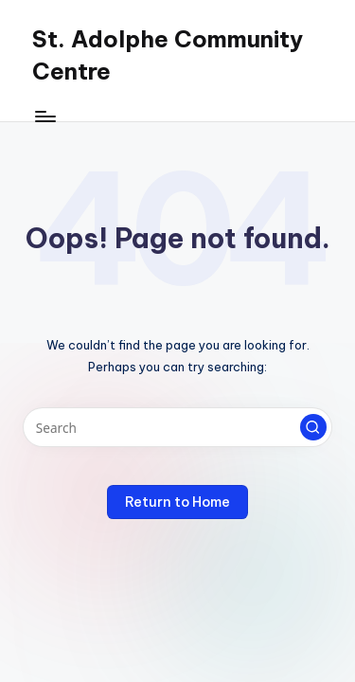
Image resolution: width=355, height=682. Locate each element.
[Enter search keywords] (177, 427)
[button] (313, 427)
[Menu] (44, 116)
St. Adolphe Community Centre (167, 55)
